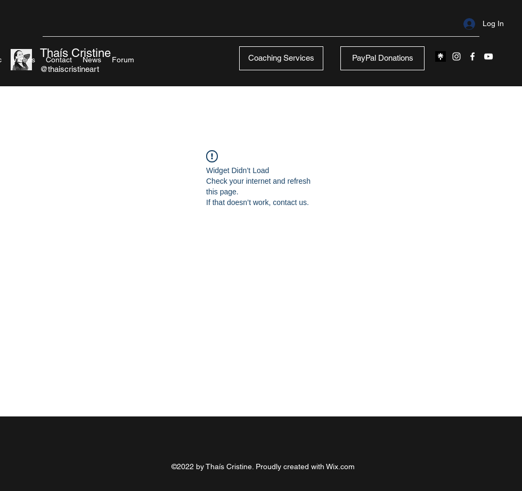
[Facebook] (472, 56)
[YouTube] (488, 56)
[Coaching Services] (281, 58)
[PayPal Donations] (382, 58)
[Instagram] (456, 56)
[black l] (440, 56)
